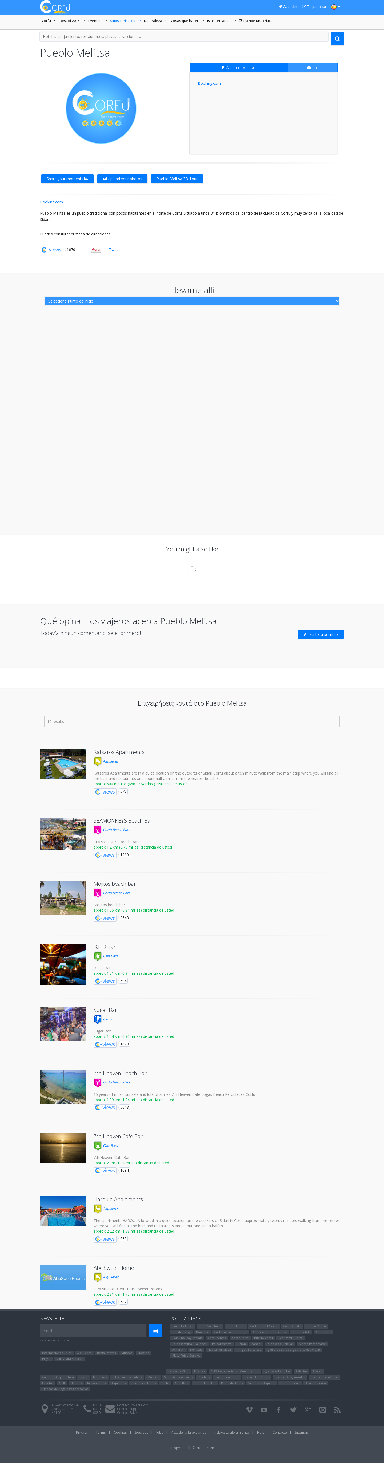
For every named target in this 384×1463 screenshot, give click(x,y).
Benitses (196, 1350)
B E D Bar (102, 967)
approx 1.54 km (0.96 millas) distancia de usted (134, 1036)
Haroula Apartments (118, 1199)
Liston (241, 1344)
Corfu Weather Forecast (270, 1332)
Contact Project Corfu (133, 1405)
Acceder (288, 7)
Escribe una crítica (256, 21)
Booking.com (209, 83)
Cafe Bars (106, 956)
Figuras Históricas (256, 1377)
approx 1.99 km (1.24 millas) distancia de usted (134, 1099)
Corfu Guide (292, 1326)
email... (48, 1330)
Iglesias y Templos (277, 1371)
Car (312, 67)
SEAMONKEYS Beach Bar (123, 820)
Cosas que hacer (188, 21)
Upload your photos (122, 178)
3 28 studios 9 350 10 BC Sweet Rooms (128, 1288)
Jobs (159, 1432)
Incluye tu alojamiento (231, 1432)
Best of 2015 (69, 21)
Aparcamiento (316, 1383)
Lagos (83, 1377)
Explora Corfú (316, 1326)
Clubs (103, 1019)
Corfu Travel (236, 1326)
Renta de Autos (232, 1383)
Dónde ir (202, 1332)
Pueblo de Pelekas (280, 1344)
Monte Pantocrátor (312, 1344)
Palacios (301, 1371)
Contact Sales (127, 1412)
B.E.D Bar (105, 946)
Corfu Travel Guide (264, 1326)
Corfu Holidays (182, 1326)
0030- (97, 1405)
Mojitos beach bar (115, 883)
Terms (101, 1432)
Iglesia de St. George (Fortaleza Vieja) (293, 1350)
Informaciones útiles (56, 1353)
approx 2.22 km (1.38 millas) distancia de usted (134, 1231)
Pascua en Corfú (227, 1377)
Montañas (100, 1377)
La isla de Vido (178, 1371)
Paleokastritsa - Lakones (189, 1344)
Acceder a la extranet (188, 1432)
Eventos (98, 21)
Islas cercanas (222, 21)
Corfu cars (323, 1332)
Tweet (114, 249)
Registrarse (314, 7)
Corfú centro (217, 1338)
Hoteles (143, 1353)
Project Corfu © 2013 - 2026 (192, 1447)
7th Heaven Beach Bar (120, 1073)
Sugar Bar (105, 1009)
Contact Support (129, 1409)
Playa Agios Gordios (186, 1355)
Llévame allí (192, 290)
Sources (141, 1432)
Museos (126, 1353)
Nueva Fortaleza (219, 1350)
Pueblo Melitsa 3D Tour (177, 178)
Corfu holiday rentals (187, 1338)
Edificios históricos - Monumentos (235, 1371)
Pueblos (204, 1377)
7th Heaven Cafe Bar (118, 1136)
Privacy (82, 1432)
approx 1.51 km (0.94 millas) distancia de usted (134, 973)
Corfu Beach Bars (112, 829)
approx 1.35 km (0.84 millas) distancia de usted (134, 910)
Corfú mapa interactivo (230, 1332)
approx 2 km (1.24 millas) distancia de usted (131, 1162)
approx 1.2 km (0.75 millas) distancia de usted (133, 847)
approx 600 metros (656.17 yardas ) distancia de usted (140, 783)
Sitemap (301, 1432)
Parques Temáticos (324, 1377)
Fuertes (199, 1371)
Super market (290, 1383)
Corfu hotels (301, 1332)
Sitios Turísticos (122, 21)
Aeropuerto (240, 1338)
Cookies (120, 1432)
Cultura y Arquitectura (58, 1377)
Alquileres (106, 761)
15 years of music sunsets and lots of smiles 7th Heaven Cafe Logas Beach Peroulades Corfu (174, 1094)
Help (261, 1432)
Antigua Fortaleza (249, 1350)
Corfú (50, 21)
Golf (62, 1383)
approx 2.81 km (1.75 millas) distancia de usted (134, 1294)
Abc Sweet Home (114, 1267)
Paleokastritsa (222, 1344)
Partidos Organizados (290, 1377)
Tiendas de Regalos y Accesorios (65, 1389)
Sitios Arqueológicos (178, 1377)
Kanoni (256, 1344)
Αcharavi (178, 1350)
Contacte (280, 1432)
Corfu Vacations (210, 1326)
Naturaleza (156, 21)
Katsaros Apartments (119, 752)
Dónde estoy (181, 1332)
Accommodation (238, 67)
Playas (46, 1359)
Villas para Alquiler (70, 1359)
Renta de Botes (204, 1383)
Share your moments (67, 178)
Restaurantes (106, 1353)
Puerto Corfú (263, 1338)
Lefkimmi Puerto (290, 1338)
